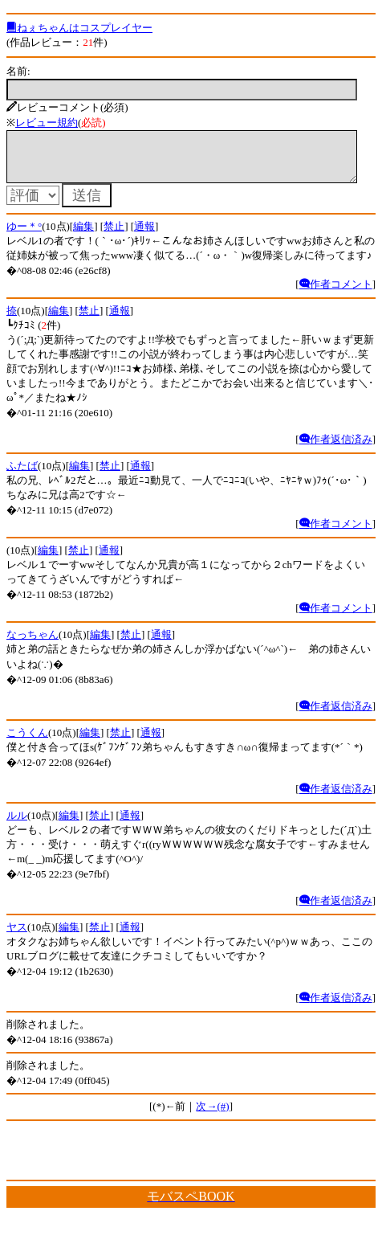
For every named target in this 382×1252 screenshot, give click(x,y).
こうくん (27, 742)
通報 (144, 236)
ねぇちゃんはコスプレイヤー (79, 28)
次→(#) (212, 1116)
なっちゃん (32, 644)
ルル (16, 825)
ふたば (22, 475)
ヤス (16, 937)
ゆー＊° (24, 236)
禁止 (114, 236)
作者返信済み (335, 449)
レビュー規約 (46, 123)
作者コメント (335, 294)
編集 (83, 236)
